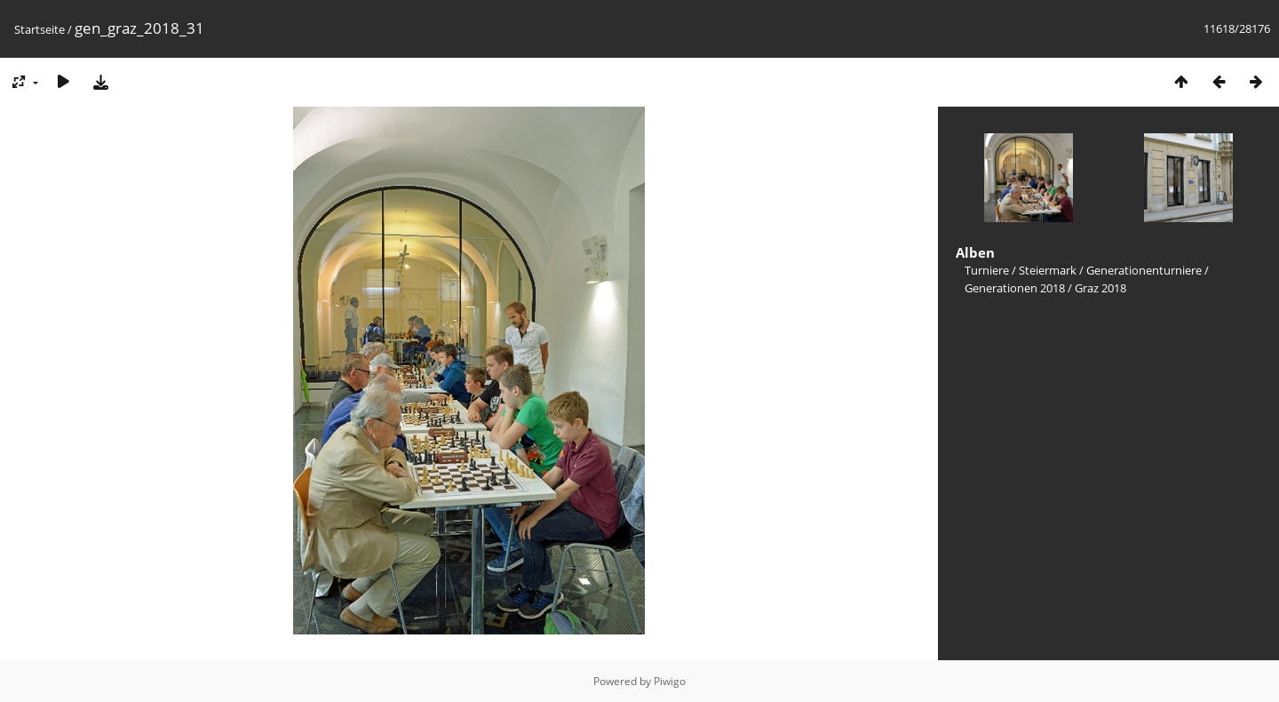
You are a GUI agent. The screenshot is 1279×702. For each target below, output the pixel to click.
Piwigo (670, 681)
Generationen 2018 (1015, 288)
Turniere (987, 270)
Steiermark (1047, 270)
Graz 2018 (1100, 288)
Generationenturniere (1144, 270)
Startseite (39, 29)
